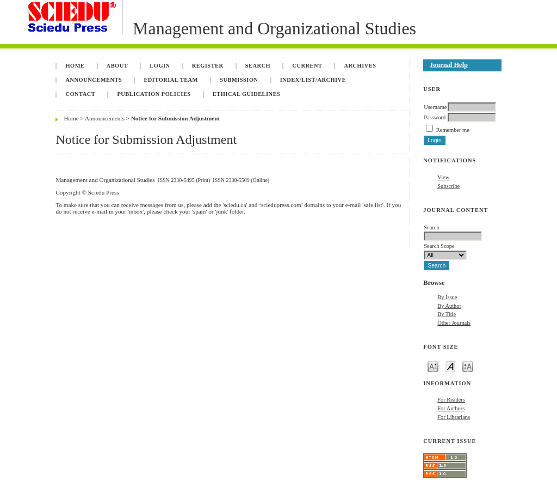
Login (160, 66)
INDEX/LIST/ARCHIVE (313, 80)
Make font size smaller (433, 366)
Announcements (93, 80)
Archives (360, 66)
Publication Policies (153, 94)
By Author (449, 306)
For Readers (451, 400)
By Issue (447, 297)
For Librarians (453, 417)
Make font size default (450, 366)
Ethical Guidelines (247, 94)
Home (74, 66)
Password (434, 117)
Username (435, 107)
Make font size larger (467, 366)
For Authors (451, 408)
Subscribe (448, 186)
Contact (80, 94)
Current (307, 66)
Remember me (452, 130)
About (117, 66)
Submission (239, 80)
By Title (446, 314)
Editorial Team (171, 80)
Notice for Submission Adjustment (175, 118)
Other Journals (454, 323)
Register (208, 66)
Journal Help (449, 65)
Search (257, 66)
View (443, 177)
